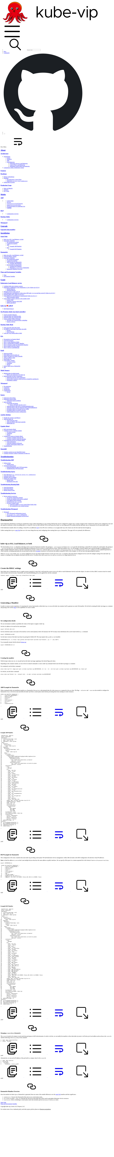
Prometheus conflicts (12, 380)
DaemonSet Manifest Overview (14, 269)
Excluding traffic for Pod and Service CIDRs (18, 409)
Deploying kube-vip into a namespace (13, 376)
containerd (9, 363)
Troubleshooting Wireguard (9, 509)
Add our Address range (9, 357)
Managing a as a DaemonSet (19, 267)
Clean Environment (8, 340)
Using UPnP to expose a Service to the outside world (17, 298)
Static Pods (4, 236)
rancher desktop (6, 415)
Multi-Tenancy (5, 370)
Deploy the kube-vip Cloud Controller (13, 356)
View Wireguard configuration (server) (16, 513)
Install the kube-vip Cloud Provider (12, 317)
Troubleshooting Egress (8, 471)
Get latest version (11, 362)
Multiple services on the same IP (12, 291)
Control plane (10, 200)
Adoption (6, 189)
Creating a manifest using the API (15, 437)
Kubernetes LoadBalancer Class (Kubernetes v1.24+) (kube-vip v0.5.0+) (21, 287)
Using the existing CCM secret (14, 443)
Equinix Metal (5, 426)
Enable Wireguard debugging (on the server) (18, 516)
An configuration (17, 514)
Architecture (4, 153)
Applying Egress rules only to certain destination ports (20, 406)
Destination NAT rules (12, 481)
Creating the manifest (12, 243)
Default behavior (11, 289)
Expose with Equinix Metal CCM (15, 444)
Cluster (8, 158)
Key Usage (6, 191)
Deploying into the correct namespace (16, 377)
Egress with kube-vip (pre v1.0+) (18, 404)
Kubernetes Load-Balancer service (11, 283)
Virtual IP (9, 159)
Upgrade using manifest (8, 229)
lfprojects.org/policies (45, 1153)
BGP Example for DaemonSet (14, 265)
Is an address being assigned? (14, 500)
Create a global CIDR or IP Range (12, 319)
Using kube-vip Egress (12, 403)
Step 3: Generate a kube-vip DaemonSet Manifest (16, 344)
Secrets (8, 392)
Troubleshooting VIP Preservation (15, 468)
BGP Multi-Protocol (9, 308)
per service (14, 205)
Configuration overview (13, 213)
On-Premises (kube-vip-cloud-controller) (13, 312)
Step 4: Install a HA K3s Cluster (12, 346)
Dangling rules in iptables (10, 477)
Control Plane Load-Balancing (17, 165)
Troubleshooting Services (8, 493)
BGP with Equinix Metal (10, 429)
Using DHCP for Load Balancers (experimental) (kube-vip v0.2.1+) (20, 296)
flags (15, 607)
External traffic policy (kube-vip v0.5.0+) (14, 294)
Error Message (20, 474)
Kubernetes (17, 181)
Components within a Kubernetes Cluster (14, 167)
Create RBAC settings (9, 360)
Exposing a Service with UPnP (14, 301)
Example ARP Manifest (15, 246)
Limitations (6, 387)
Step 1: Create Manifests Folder (11, 342)
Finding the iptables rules (10, 478)
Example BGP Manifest (16, 249)
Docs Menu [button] (15, 147)
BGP (2, 211)
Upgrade (4, 226)
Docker (8, 364)
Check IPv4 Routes (8, 487)
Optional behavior (11, 290)
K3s (2, 336)
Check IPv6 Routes (8, 489)
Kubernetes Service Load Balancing (19, 163)
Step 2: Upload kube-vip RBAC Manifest (14, 343)
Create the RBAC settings (10, 256)
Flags (5, 275)
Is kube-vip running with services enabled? (17, 499)
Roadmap (4, 174)
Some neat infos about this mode (12, 327)
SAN (37, 527)
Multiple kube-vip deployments (11, 373)
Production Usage (6, 185)
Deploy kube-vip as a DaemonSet (12, 366)
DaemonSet (4, 252)
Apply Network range (12, 420)
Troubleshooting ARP (7, 460)
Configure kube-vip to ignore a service (13, 286)
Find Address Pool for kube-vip (11, 355)
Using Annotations (11, 441)
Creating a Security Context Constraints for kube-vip (17, 453)
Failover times (7, 463)
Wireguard (4, 223)
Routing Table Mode (7, 324)
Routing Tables (5, 217)
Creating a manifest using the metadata (16, 439)
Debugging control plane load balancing (20, 166)
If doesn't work (13, 503)
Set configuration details (13, 242)
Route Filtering (10, 331)
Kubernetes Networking (9, 398)
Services (9, 202)
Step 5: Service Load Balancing (11, 347)
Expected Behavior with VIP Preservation (17, 467)
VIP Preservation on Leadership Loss (16, 206)
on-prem (38, 551)
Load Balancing (11, 162)
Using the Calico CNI (9, 476)
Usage (3, 280)
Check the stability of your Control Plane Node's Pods (23, 504)
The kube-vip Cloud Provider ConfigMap (17, 320)
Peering (9, 330)
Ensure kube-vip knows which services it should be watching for (23, 379)
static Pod (17, 530)
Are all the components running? (15, 497)
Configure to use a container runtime (13, 430)
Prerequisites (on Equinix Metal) (12, 339)
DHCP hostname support (13, 297)
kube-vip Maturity (8, 188)
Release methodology (9, 176)
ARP (8, 160)
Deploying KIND (8, 353)
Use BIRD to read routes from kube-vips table (15, 329)
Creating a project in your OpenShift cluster (14, 452)
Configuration (7, 390)
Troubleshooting (8, 446)
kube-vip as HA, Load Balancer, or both (13, 239)
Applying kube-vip (8, 419)
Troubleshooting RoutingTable (10, 484)
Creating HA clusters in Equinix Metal (13, 436)
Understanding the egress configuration (16, 411)
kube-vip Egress (8, 402)
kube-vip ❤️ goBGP (7, 306)
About (3, 150)
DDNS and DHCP (11, 302)
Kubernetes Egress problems (14, 400)
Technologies (7, 156)
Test (5, 367)
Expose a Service (11, 321)
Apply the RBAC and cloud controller (16, 422)
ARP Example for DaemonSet (14, 262)
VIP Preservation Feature (10, 465)
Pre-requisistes (7, 386)
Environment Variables (9, 276)
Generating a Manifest (9, 240)
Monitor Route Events (9, 490)
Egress (3, 395)
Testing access (10, 464)
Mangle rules (10, 480)
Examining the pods (14, 501)
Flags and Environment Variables (11, 272)
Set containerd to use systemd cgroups (19, 506)
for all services (15, 203)
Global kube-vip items (9, 182)
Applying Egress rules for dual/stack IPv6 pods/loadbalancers (22, 407)
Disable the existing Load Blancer (12, 417)
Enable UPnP (10, 300)
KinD (2, 350)
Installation (5, 233)
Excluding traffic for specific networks (16, 410)
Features (3, 170)
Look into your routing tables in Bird (13, 333)
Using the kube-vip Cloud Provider (12, 316)
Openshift (4, 449)
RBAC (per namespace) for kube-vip (16, 374)
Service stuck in (10, 496)
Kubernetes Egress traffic (10, 399)
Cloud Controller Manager (10, 314)
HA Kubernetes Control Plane (14, 179)
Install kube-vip (7, 359)
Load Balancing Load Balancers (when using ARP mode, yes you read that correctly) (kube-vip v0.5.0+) (29, 293)
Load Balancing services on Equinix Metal (14, 440)
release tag (23, 642)
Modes (3, 194)
